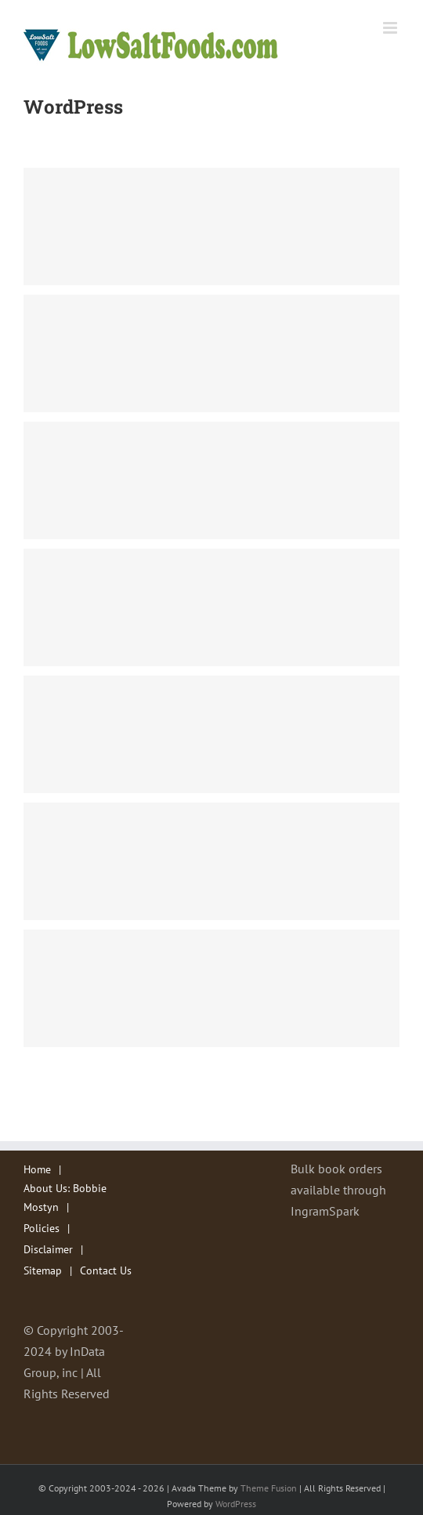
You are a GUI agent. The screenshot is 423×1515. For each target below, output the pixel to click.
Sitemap (43, 1270)
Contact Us (106, 1270)
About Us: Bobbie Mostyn (65, 1197)
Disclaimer (48, 1249)
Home (37, 1169)
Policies (42, 1228)
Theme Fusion (268, 1488)
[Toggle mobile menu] (391, 28)
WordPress (235, 1504)
